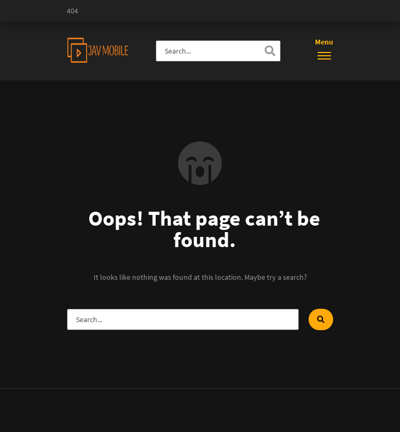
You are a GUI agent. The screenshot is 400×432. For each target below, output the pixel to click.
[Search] (270, 51)
